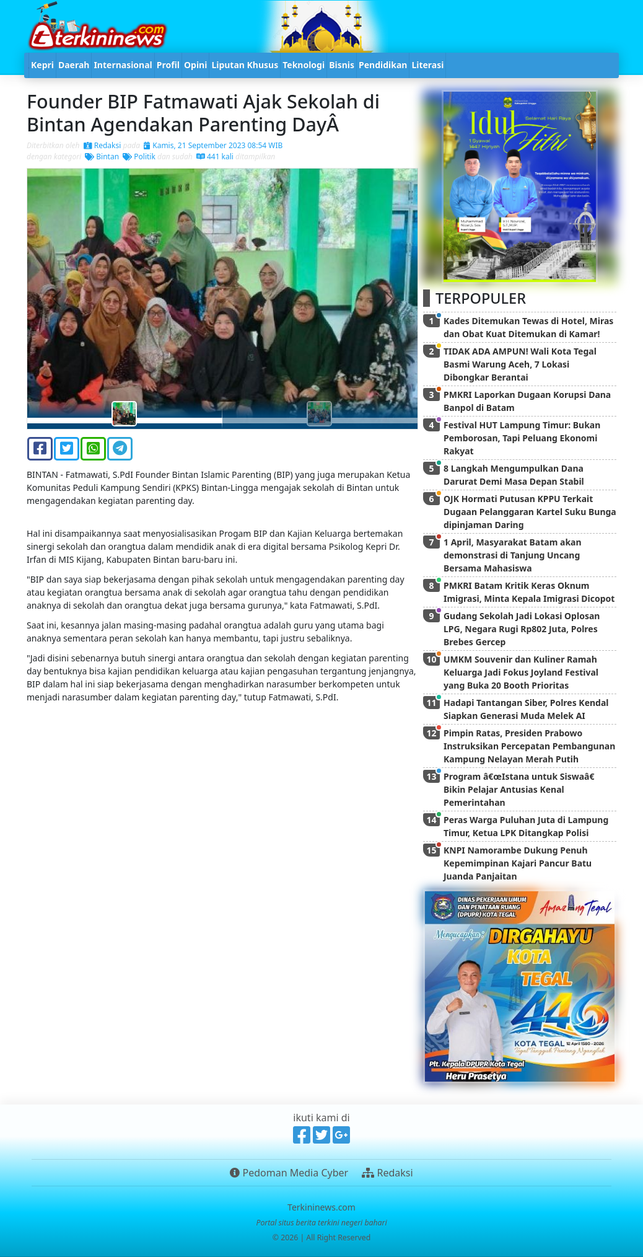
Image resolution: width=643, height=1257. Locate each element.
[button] (56, 299)
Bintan (102, 156)
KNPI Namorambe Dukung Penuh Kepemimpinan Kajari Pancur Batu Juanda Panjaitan (518, 863)
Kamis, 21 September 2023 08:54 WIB (213, 145)
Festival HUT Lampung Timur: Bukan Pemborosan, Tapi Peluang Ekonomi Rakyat (522, 438)
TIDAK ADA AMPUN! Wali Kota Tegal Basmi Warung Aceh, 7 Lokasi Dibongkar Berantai (520, 364)
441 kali (215, 156)
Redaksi (102, 145)
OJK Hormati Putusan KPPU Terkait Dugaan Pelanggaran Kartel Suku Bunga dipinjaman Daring (530, 512)
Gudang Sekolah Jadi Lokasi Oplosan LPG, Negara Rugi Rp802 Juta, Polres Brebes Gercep (522, 629)
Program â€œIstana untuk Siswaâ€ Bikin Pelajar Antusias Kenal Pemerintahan (521, 789)
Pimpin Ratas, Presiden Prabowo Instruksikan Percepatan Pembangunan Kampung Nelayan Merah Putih (529, 746)
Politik (139, 156)
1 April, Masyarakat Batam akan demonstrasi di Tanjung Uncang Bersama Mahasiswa (513, 555)
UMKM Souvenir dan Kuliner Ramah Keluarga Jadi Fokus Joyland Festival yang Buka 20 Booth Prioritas (521, 672)
